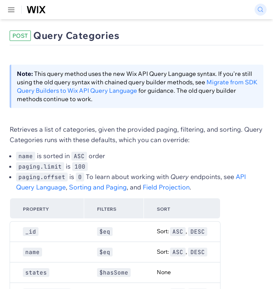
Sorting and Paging (98, 187)
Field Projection (166, 187)
